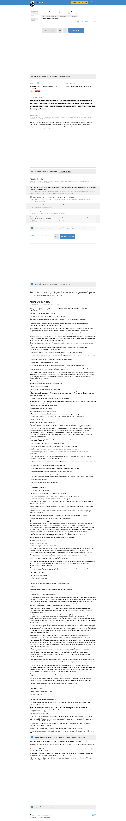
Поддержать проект (79, 2)
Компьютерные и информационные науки (78, 86)
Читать (76, 30)
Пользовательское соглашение (40, 815)
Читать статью (67, 236)
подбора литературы (77, 737)
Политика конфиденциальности (40, 818)
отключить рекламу (65, 76)
